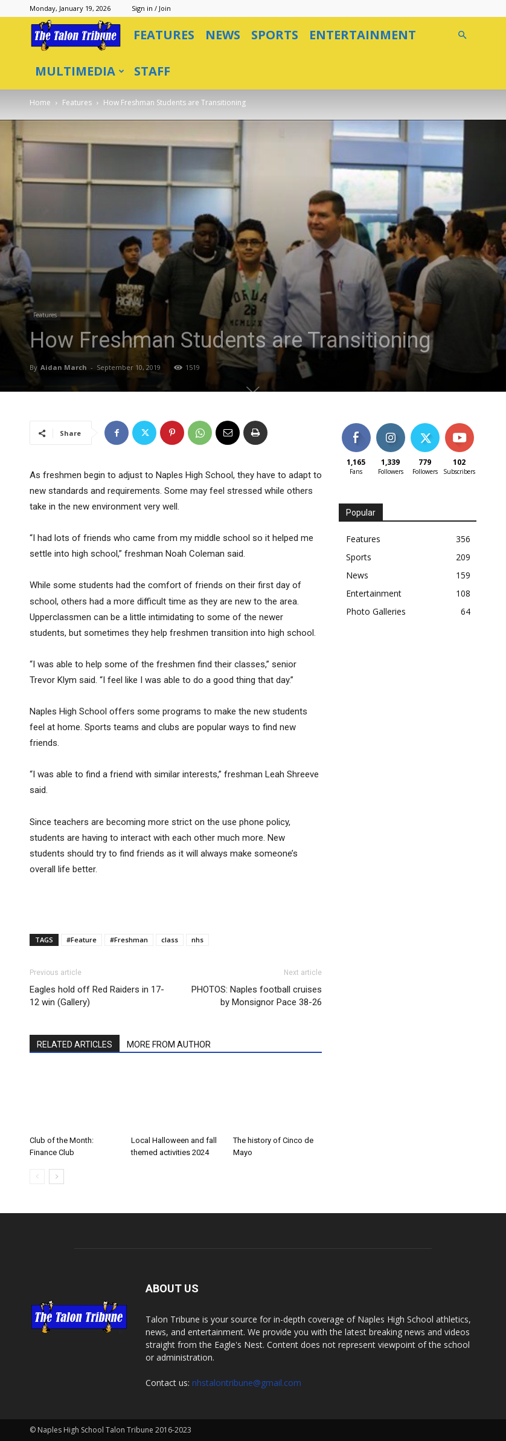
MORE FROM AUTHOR (169, 1044)
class (169, 939)
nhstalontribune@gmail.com (246, 1382)
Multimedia (79, 71)
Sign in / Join (151, 8)
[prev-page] (37, 1176)
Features (163, 35)
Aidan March (63, 367)
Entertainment (362, 35)
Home (40, 102)
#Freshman (129, 939)
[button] (461, 35)
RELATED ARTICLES (74, 1044)
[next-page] (56, 1176)
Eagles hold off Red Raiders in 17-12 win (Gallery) (97, 996)
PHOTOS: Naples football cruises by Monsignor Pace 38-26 (256, 996)
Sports (274, 35)
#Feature (81, 939)
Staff (152, 71)
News (222, 35)
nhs (197, 939)
